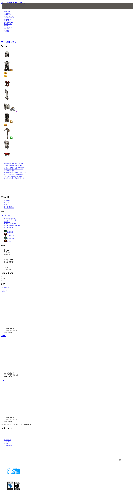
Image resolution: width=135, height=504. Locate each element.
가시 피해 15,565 (9, 208)
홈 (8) (5, 204)
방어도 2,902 (8, 206)
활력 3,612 (7, 202)
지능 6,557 (7, 200)
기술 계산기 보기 (6, 215)
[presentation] (8, 6)
